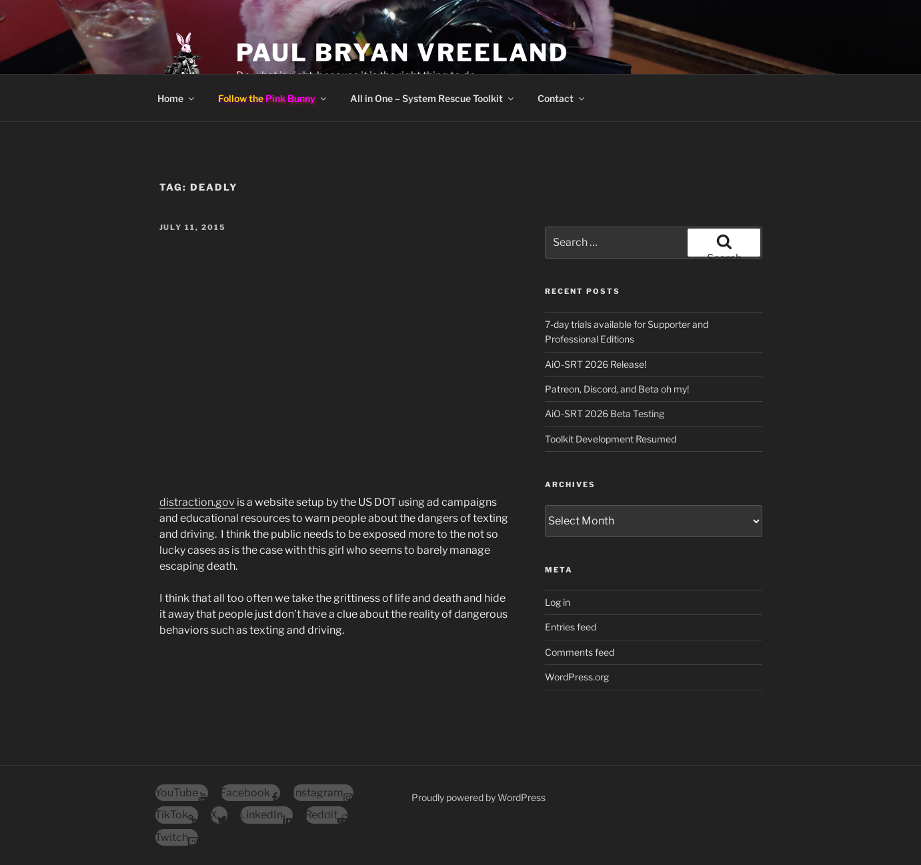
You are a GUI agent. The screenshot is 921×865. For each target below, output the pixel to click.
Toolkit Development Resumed (610, 438)
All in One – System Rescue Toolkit (433, 98)
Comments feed (579, 652)
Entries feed (570, 626)
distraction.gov (197, 502)
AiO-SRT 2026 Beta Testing (604, 413)
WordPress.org (577, 676)
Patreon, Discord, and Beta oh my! (617, 389)
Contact (562, 98)
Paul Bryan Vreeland (403, 52)
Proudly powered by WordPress (478, 797)
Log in (557, 602)
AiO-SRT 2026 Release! (595, 364)
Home (176, 98)
